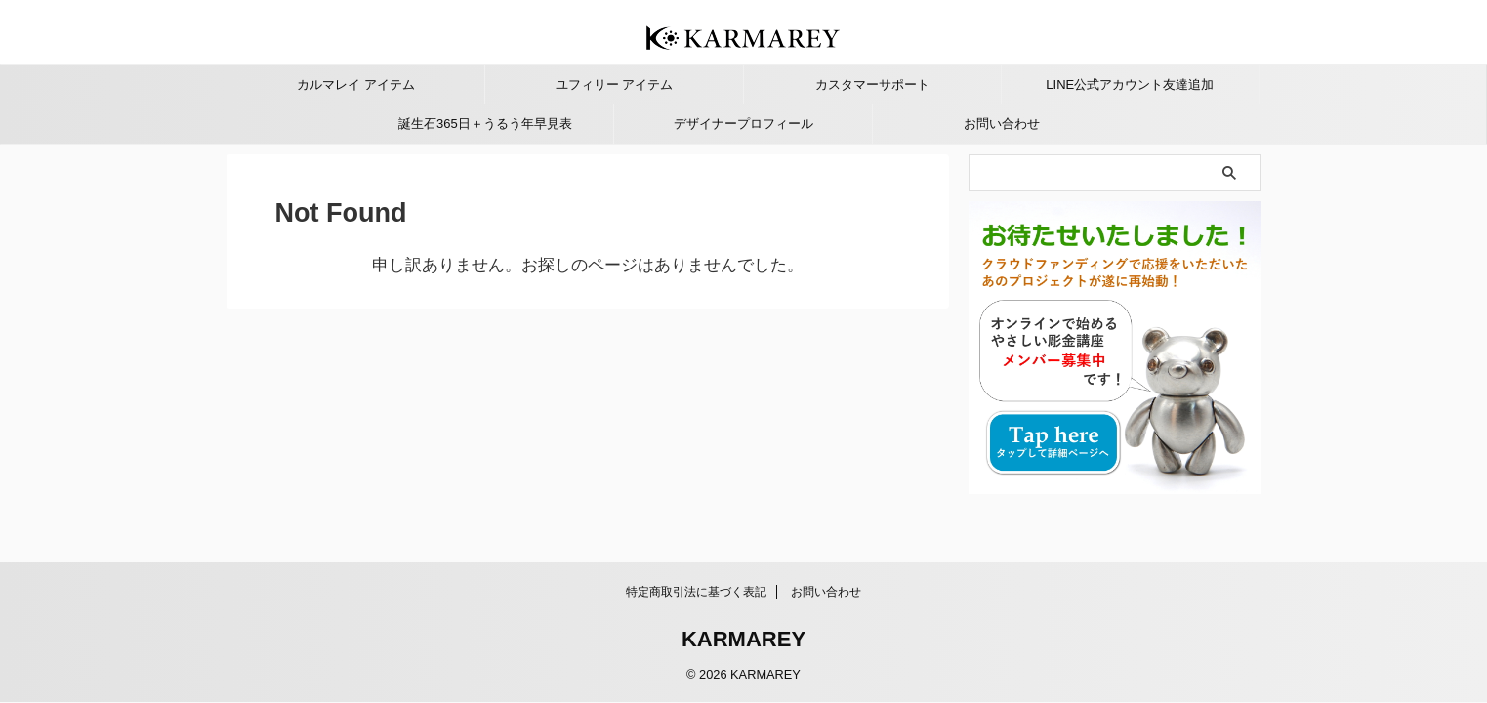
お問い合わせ (1002, 123)
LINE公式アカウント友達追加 (1130, 84)
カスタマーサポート (872, 84)
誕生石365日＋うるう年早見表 (485, 123)
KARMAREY (743, 639)
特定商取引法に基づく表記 (696, 592)
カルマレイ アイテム (356, 84)
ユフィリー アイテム (615, 84)
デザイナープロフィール (743, 123)
